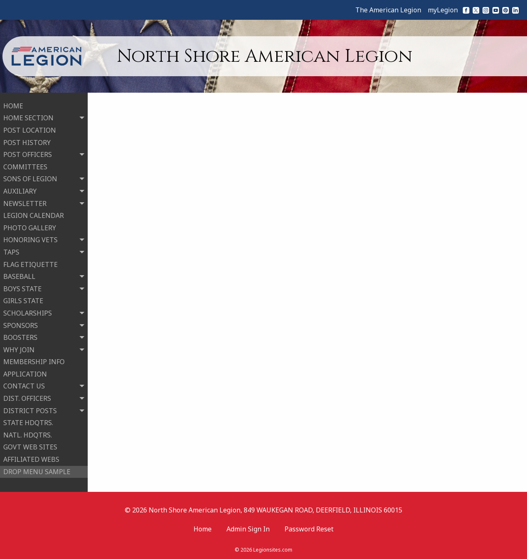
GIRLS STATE (23, 300)
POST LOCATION (29, 129)
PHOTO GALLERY (29, 227)
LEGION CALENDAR (33, 214)
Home (203, 527)
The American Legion (388, 9)
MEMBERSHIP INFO (34, 361)
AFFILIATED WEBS (31, 458)
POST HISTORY (27, 141)
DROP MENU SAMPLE (36, 470)
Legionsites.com (272, 548)
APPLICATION (25, 373)
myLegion (443, 9)
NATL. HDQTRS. (27, 434)
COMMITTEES (25, 166)
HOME (13, 105)
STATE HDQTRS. (28, 422)
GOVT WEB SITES (30, 446)
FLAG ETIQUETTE (30, 263)
